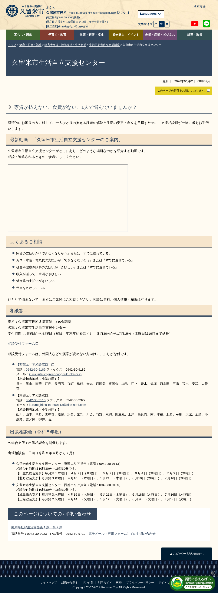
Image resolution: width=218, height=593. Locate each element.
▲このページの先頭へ (186, 553)
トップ (12, 44)
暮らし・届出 (23, 34)
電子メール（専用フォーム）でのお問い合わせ (122, 533)
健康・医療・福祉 (91, 34)
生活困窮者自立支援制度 (104, 44)
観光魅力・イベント (125, 34)
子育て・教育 (57, 34)
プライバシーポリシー (140, 582)
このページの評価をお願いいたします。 (183, 90)
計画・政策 (194, 34)
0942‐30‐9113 (36, 400)
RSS (119, 582)
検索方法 (199, 6)
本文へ (50, 7)
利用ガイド (105, 582)
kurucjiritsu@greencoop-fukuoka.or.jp (55, 374)
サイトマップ (48, 582)
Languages (151, 13)
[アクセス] (123, 12)
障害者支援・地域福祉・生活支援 (65, 44)
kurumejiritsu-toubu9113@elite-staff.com (57, 405)
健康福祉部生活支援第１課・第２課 (36, 527)
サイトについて (168, 582)
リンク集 (87, 582)
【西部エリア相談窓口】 (35, 364)
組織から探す (69, 582)
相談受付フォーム (23, 344)
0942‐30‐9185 (36, 369)
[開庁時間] (52, 26)
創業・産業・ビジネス (160, 34)
